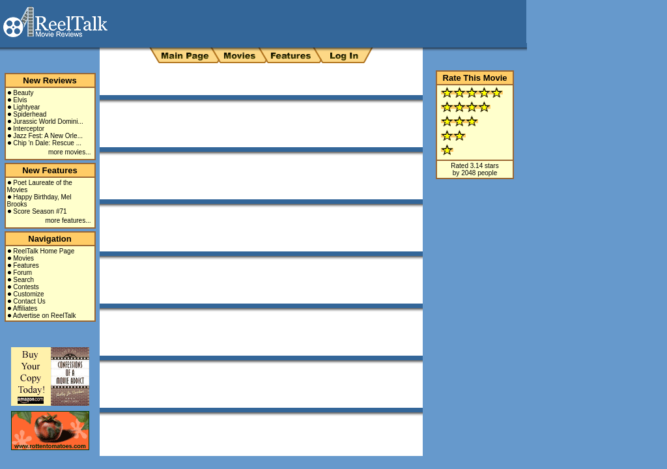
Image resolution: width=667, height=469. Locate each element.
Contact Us (29, 301)
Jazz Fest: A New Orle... (48, 135)
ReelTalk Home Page (43, 251)
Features (25, 265)
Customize (28, 294)
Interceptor (28, 128)
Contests (25, 287)
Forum (22, 272)
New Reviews (49, 80)
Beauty (23, 92)
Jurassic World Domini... (48, 121)
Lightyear (26, 107)
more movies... (69, 152)
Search (23, 279)
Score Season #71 (39, 211)
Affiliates (25, 308)
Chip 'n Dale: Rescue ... (47, 143)
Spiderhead (29, 114)
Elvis (20, 100)
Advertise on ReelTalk (44, 315)
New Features (50, 170)
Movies (23, 258)
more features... (68, 220)
